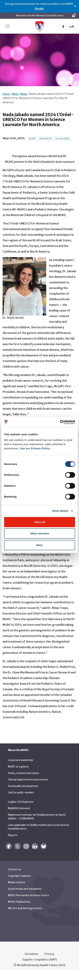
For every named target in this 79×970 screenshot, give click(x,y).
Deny (39, 544)
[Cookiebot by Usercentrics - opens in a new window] (59, 422)
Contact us (14, 866)
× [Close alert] (75, 6)
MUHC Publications (19, 898)
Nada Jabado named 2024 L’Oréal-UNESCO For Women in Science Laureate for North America (39, 95)
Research (46, 135)
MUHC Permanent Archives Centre (28, 892)
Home (6, 90)
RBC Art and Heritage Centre (25, 905)
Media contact (16, 879)
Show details (60, 510)
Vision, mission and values (23, 769)
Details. (39, 8)
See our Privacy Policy (35, 448)
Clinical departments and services (28, 776)
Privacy (49, 950)
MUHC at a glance (18, 763)
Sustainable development (23, 782)
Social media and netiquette (25, 885)
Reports (12, 831)
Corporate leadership (20, 756)
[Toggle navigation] (7, 26)
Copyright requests (19, 872)
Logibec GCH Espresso (20, 798)
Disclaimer (31, 950)
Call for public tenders (21, 789)
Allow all (39, 522)
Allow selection (39, 533)
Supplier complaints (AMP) (39, 956)
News (15, 90)
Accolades (63, 135)
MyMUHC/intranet (19, 805)
